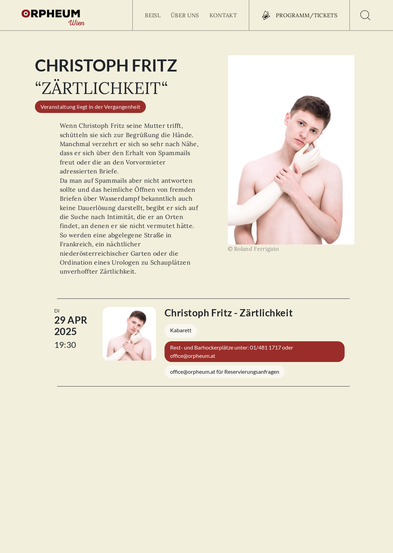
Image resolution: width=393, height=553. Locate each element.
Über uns (185, 15)
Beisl (152, 15)
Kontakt (223, 15)
